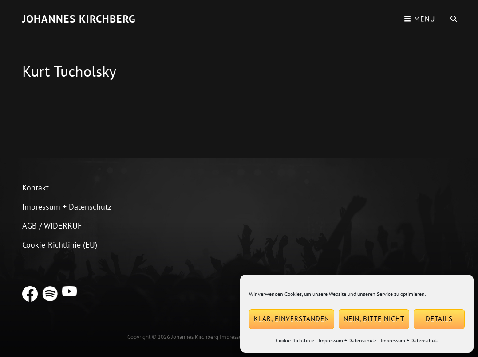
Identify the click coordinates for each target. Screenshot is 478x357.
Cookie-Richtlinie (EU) (59, 245)
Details (439, 318)
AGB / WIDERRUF (52, 226)
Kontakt (35, 187)
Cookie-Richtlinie (295, 340)
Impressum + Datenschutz (347, 340)
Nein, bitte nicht (374, 318)
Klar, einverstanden (291, 318)
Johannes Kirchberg (79, 19)
